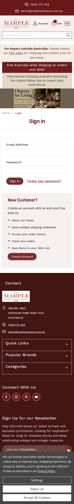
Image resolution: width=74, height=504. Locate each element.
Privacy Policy (46, 471)
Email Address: (17, 144)
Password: (14, 162)
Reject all (37, 489)
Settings (37, 480)
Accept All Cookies (37, 497)
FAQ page (16, 53)
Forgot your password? (44, 181)
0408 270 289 (37, 4)
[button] (37, 98)
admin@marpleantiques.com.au (39, 11)
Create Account (22, 256)
